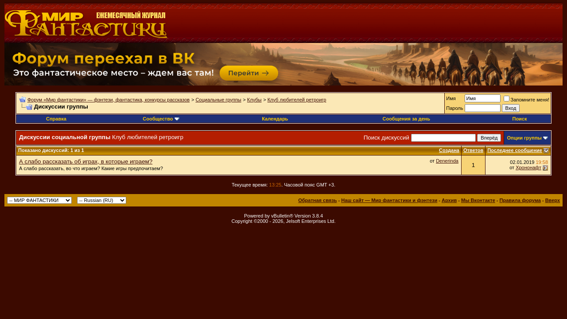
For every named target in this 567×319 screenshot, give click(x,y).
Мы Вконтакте (478, 200)
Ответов (473, 150)
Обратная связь (317, 200)
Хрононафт (528, 167)
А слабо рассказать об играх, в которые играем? (85, 161)
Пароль (454, 108)
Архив (449, 200)
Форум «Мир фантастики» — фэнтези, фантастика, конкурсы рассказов (108, 99)
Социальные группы (218, 99)
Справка (56, 118)
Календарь (275, 118)
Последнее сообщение (514, 150)
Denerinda (447, 160)
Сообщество (161, 118)
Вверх (552, 200)
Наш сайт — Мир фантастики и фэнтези (389, 200)
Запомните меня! (526, 99)
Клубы (254, 99)
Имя (450, 98)
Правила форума (520, 200)
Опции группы (524, 137)
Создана (449, 150)
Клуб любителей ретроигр (297, 99)
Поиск (519, 118)
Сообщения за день (406, 118)
